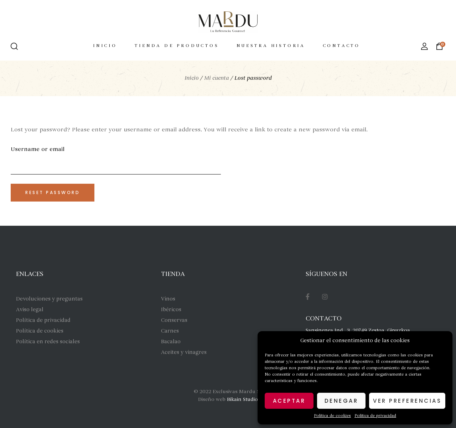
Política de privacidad (375, 415)
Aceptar (289, 400)
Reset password (52, 192)
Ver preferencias (407, 400)
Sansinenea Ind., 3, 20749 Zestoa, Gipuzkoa (358, 330)
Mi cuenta (216, 78)
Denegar (341, 400)
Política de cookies (332, 415)
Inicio (192, 78)
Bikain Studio (242, 399)
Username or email (37, 149)
